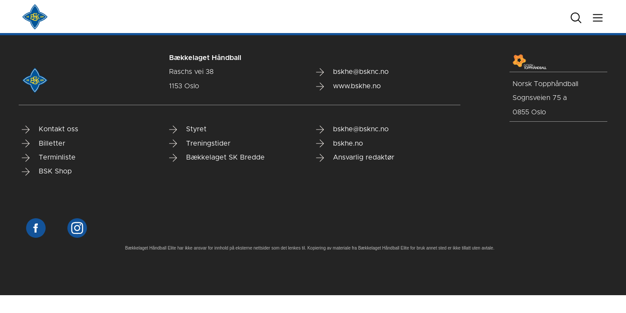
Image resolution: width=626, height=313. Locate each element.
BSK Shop (47, 172)
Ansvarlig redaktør (355, 158)
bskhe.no (339, 143)
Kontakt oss (50, 129)
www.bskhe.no (348, 86)
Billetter (43, 143)
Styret (187, 129)
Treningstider (199, 143)
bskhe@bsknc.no (352, 72)
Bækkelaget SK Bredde (217, 158)
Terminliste (49, 158)
